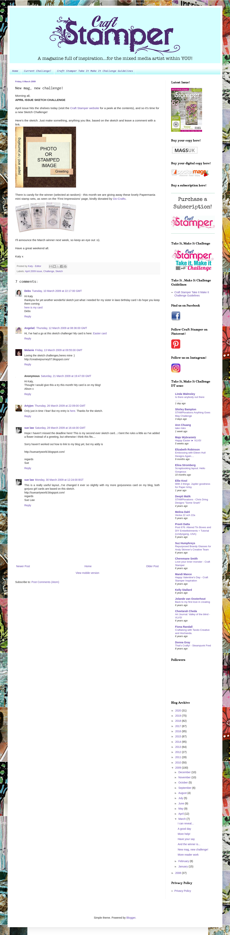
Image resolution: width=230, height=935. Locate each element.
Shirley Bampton (185, 409)
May (181, 808)
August (182, 792)
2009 (178, 767)
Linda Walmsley (185, 393)
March (182, 818)
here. (73, 410)
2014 (178, 741)
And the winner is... (189, 844)
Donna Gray (182, 642)
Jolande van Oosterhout (190, 598)
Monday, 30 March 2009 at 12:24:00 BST (59, 479)
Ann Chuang (183, 424)
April (181, 813)
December (184, 772)
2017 (178, 726)
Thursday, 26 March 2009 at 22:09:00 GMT (60, 405)
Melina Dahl (182, 511)
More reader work (188, 854)
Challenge (48, 271)
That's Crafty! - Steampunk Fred (193, 645)
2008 (178, 872)
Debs (27, 290)
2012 (178, 752)
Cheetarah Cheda (186, 611)
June (181, 803)
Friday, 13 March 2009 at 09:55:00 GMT (58, 350)
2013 (178, 746)
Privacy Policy (182, 890)
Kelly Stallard (183, 589)
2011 (178, 757)
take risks (180, 428)
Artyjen (28, 405)
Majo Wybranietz (185, 437)
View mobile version (87, 572)
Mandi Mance (183, 574)
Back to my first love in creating (192, 601)
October (183, 782)
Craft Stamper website (85, 108)
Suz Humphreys (185, 543)
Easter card (100, 333)
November (184, 777)
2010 (178, 762)
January (183, 866)
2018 (178, 720)
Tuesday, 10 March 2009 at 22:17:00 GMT (57, 290)
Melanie (29, 350)
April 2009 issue (33, 271)
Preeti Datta (182, 524)
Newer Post (23, 566)
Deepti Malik (183, 496)
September (185, 787)
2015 (178, 736)
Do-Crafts (119, 198)
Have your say (186, 839)
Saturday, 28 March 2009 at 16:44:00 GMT (60, 427)
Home (15, 71)
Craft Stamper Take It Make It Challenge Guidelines (95, 71)
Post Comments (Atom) (45, 582)
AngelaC (29, 328)
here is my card (33, 307)
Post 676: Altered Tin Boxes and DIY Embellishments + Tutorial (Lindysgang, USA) (193, 530)
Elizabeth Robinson (187, 449)
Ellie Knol (181, 480)
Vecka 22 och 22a (185, 515)
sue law (29, 427)
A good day (184, 828)
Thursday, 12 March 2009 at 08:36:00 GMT (61, 328)
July (181, 798)
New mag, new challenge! (193, 849)
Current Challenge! (37, 71)
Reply (27, 316)
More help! (184, 833)
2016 (178, 731)
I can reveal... (186, 823)
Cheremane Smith (186, 558)
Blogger (130, 917)
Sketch (59, 271)
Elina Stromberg (185, 465)
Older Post (152, 566)
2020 (178, 710)
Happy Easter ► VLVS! (188, 440)
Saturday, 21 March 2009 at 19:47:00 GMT (66, 376)
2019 (178, 715)
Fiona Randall (184, 626)
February (184, 861)
